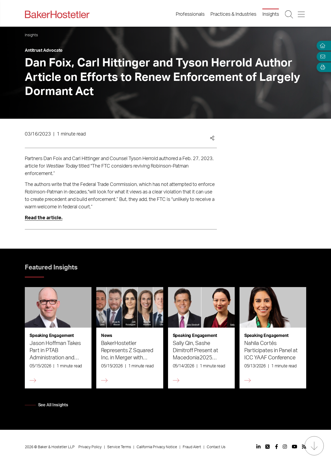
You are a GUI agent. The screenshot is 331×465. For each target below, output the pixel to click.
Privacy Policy (90, 447)
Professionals (190, 14)
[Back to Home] (57, 14)
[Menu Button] (301, 14)
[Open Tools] (321, 67)
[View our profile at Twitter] (267, 446)
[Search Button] (289, 14)
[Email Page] (321, 56)
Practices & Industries (233, 14)
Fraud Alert (192, 447)
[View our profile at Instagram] (285, 446)
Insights (270, 14)
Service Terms (119, 447)
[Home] (321, 46)
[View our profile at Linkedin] (258, 446)
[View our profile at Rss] (304, 446)
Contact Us (216, 447)
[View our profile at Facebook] (276, 446)
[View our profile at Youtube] (294, 446)
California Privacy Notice (157, 447)
